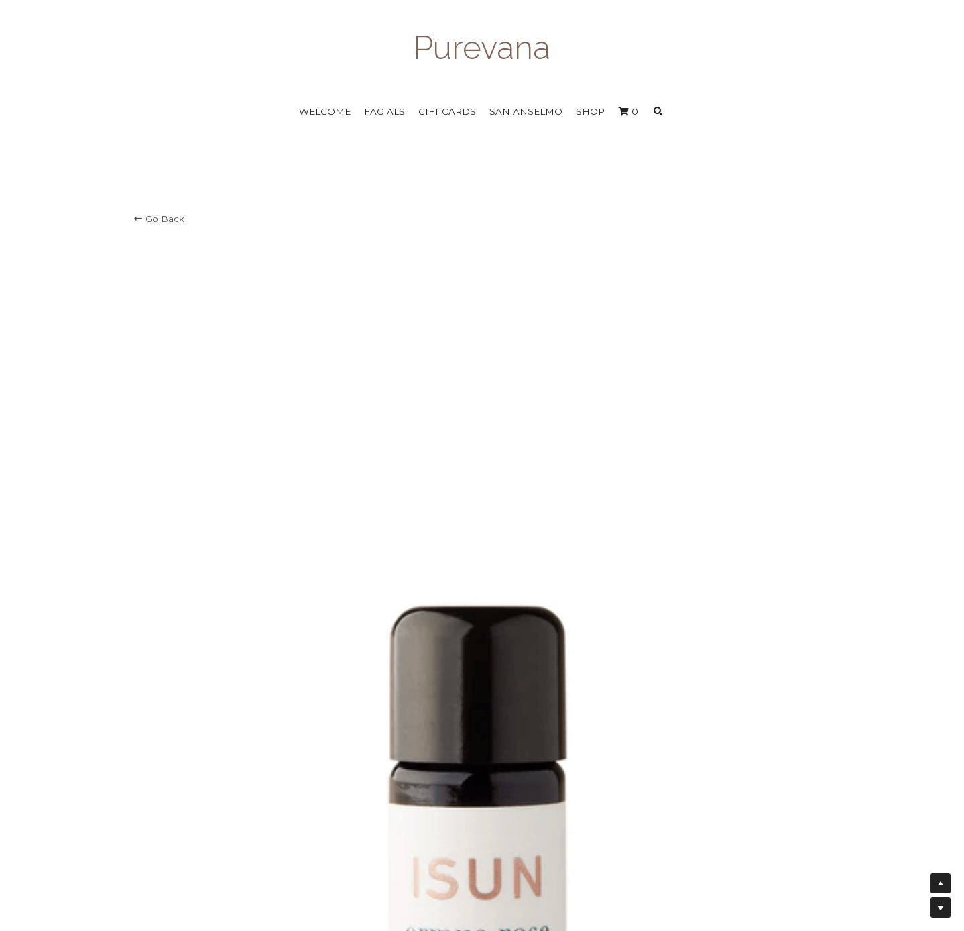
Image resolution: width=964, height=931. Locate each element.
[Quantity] (696, 367)
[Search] (658, 112)
